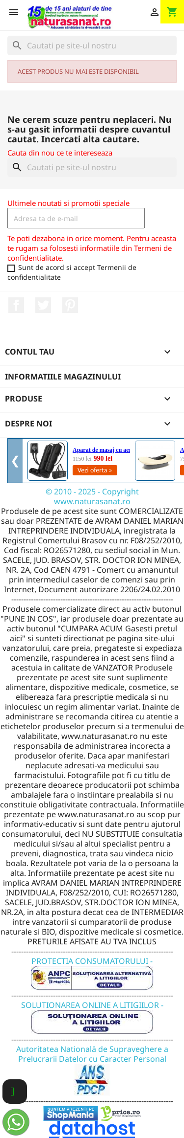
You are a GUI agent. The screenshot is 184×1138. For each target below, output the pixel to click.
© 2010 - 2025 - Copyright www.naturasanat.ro (92, 496)
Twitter (43, 305)
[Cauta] (92, 45)
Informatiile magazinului (63, 376)
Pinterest (70, 305)
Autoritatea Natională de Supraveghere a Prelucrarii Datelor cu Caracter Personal (92, 1064)
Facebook (16, 305)
